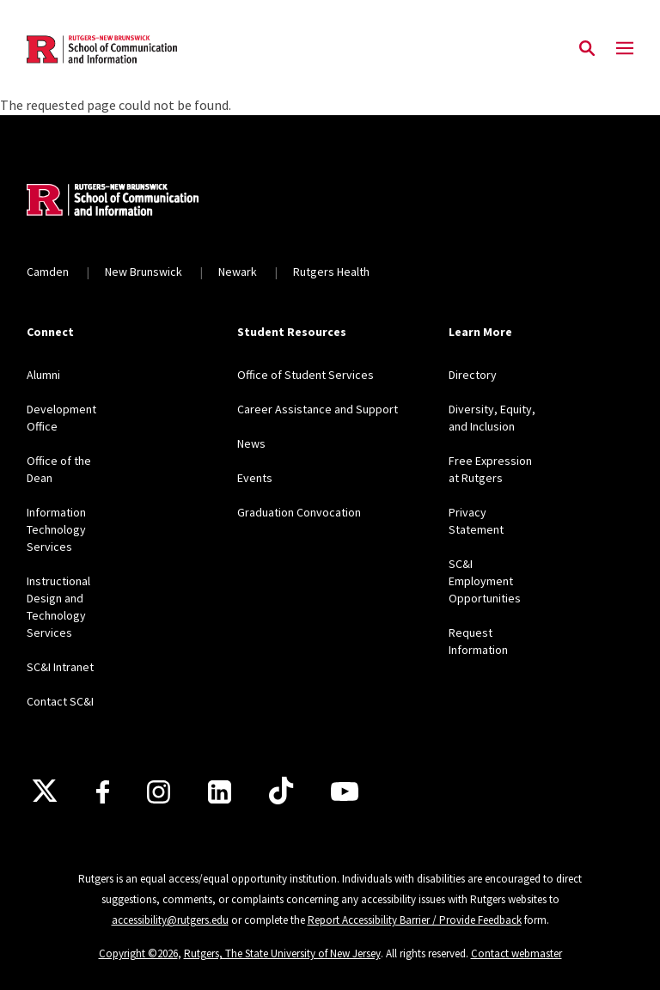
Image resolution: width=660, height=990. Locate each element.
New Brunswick (143, 271)
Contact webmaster (516, 953)
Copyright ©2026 (138, 953)
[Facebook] (102, 792)
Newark (237, 271)
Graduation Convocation (299, 512)
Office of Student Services (305, 374)
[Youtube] (344, 791)
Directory (473, 374)
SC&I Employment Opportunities (485, 581)
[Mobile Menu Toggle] (625, 49)
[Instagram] (158, 792)
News (251, 443)
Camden (48, 271)
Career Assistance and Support (317, 409)
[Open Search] (587, 49)
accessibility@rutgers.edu (170, 920)
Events (254, 478)
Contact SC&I (60, 701)
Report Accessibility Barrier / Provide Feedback (415, 920)
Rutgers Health (331, 271)
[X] (44, 791)
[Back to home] (140, 202)
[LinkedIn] (219, 792)
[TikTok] (281, 791)
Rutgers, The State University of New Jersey (282, 953)
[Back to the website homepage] (102, 49)
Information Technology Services (56, 529)
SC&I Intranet (60, 667)
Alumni (43, 374)
